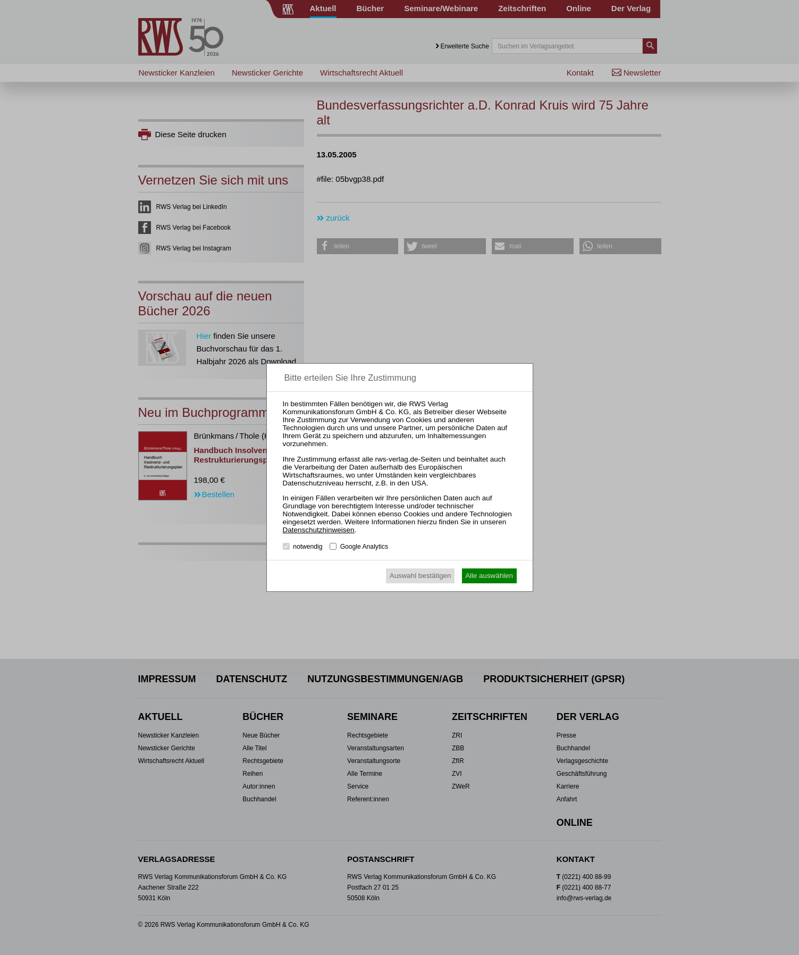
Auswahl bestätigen (420, 576)
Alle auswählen (489, 576)
